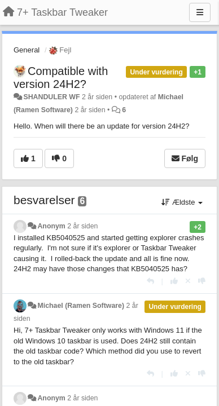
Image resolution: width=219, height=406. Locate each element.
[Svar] (150, 281)
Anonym (51, 226)
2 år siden (82, 226)
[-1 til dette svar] (201, 281)
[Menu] (200, 12)
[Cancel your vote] (188, 281)
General (27, 50)
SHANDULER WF (51, 97)
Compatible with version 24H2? (61, 77)
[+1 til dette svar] (174, 281)
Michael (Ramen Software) (80, 306)
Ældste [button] (182, 202)
